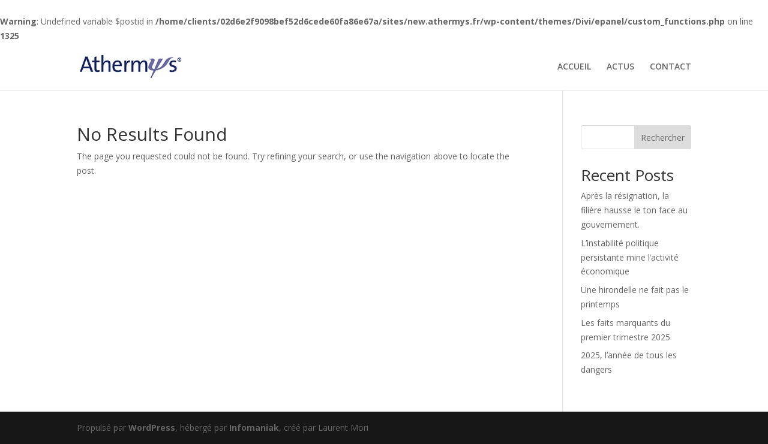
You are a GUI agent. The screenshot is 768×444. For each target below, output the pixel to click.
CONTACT (670, 67)
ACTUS (620, 67)
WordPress (151, 427)
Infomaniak (254, 427)
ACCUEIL (574, 67)
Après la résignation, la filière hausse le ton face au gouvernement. (634, 210)
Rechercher (663, 137)
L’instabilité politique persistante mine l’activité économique (630, 257)
